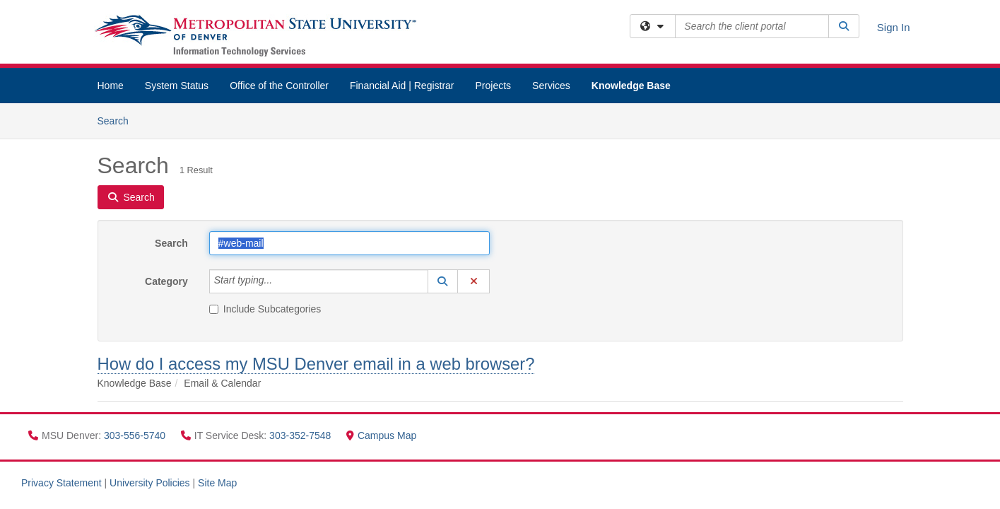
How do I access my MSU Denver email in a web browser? (316, 363)
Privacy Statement (61, 482)
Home (111, 85)
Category (166, 281)
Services (551, 85)
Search (118, 120)
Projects (494, 85)
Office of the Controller (279, 85)
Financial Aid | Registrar (402, 85)
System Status (176, 85)
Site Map (217, 482)
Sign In (893, 27)
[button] (443, 281)
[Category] (280, 281)
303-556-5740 (136, 435)
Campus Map (381, 435)
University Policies (150, 482)
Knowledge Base (631, 85)
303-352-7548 (301, 435)
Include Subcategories (265, 309)
